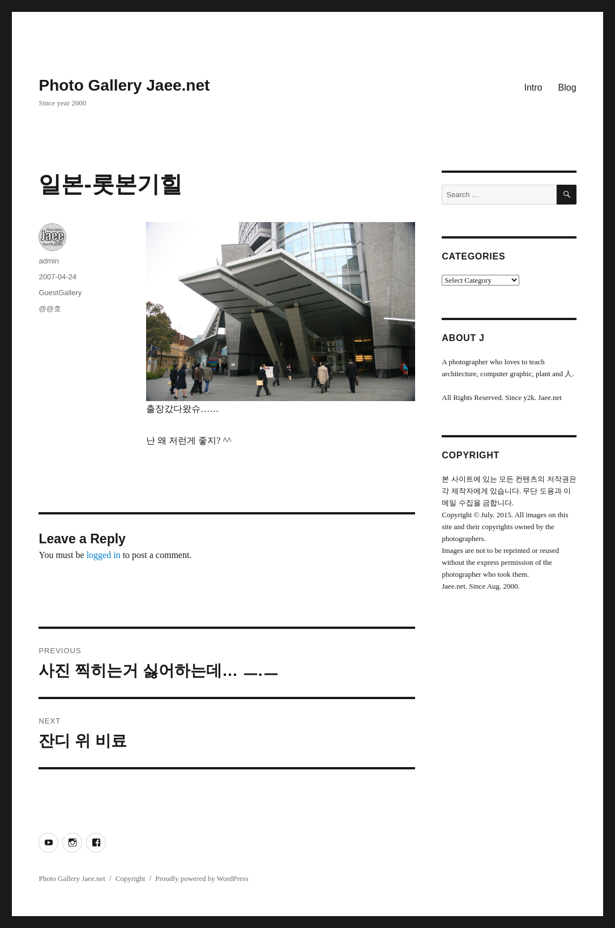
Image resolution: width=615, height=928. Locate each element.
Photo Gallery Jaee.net (124, 85)
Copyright (131, 878)
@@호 (50, 308)
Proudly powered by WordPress (201, 878)
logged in (104, 555)
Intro (533, 87)
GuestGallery (60, 292)
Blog (567, 87)
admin (48, 261)
